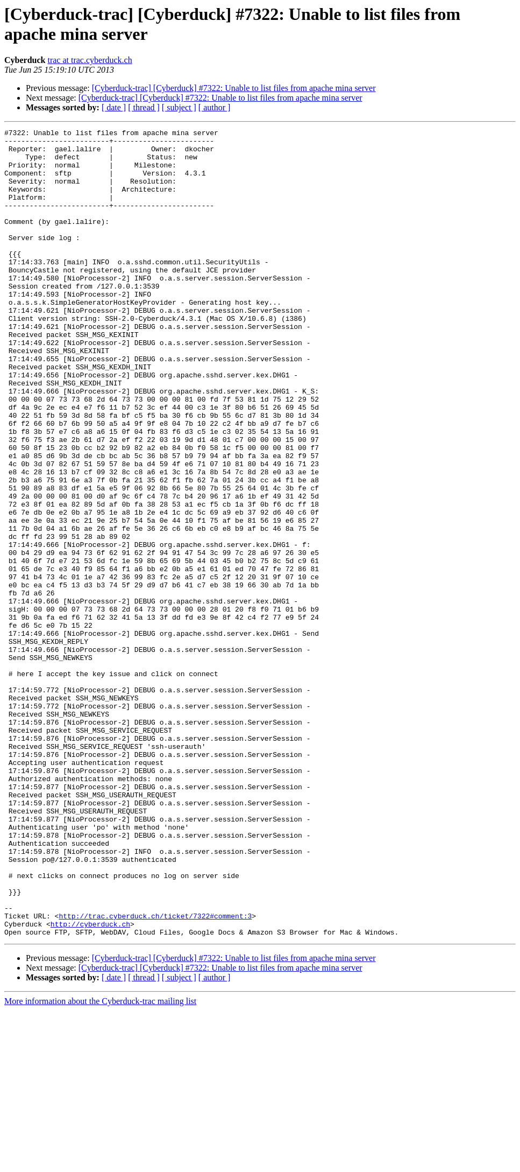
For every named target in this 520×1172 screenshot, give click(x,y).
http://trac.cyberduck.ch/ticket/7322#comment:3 (155, 1074)
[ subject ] (179, 107)
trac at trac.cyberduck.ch (89, 60)
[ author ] (214, 107)
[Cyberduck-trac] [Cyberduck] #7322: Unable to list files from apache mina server (234, 88)
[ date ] (114, 107)
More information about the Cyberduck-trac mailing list (100, 1162)
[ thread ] (144, 107)
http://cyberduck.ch (90, 1084)
